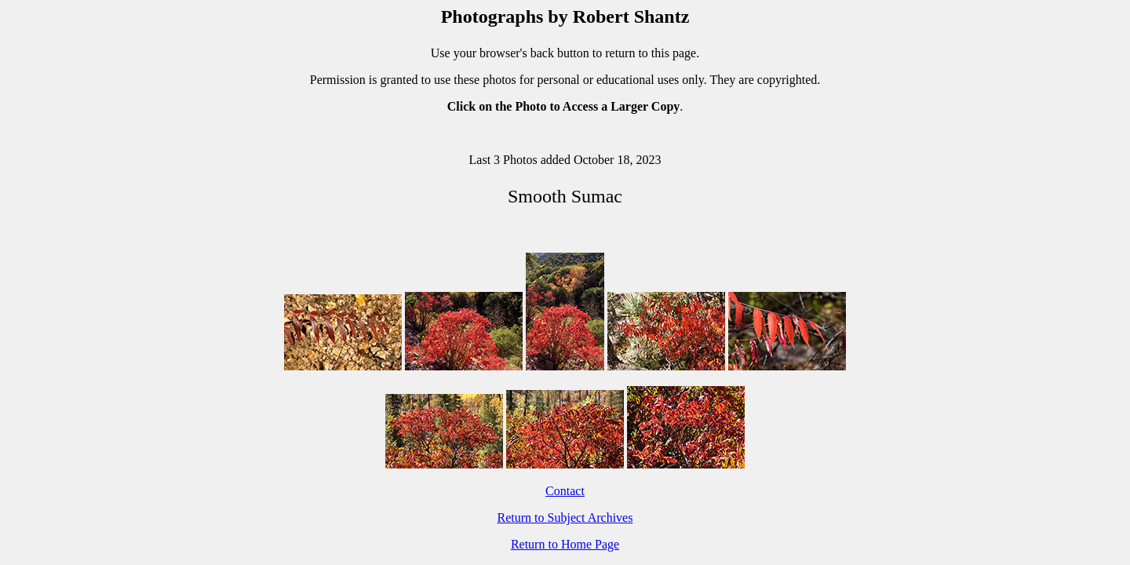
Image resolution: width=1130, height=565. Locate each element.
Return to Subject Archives (565, 517)
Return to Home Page (565, 544)
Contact (565, 491)
